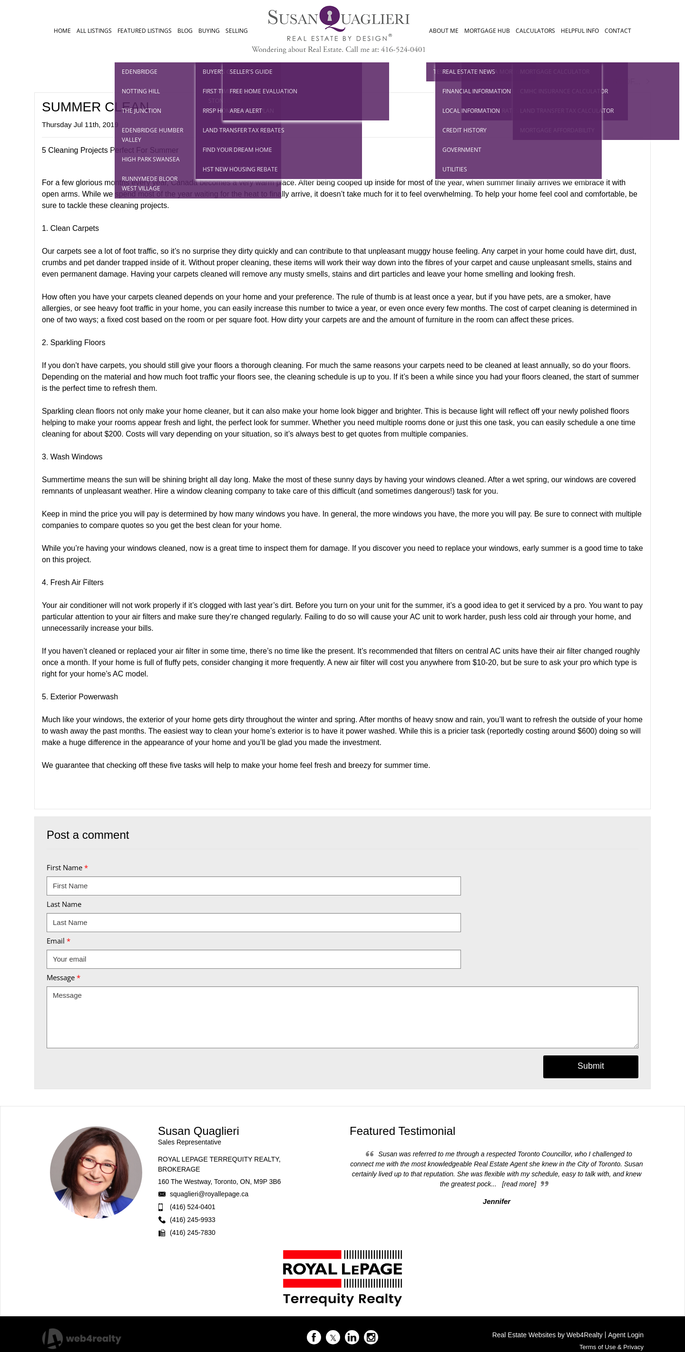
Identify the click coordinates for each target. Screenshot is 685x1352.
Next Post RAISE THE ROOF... (593, 82)
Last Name (64, 904)
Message (63, 977)
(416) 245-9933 (192, 1219)
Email (58, 940)
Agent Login (626, 1335)
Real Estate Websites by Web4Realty (547, 1335)
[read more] (519, 1184)
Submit (590, 1066)
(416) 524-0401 (192, 1207)
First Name (67, 867)
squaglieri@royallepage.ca (209, 1194)
